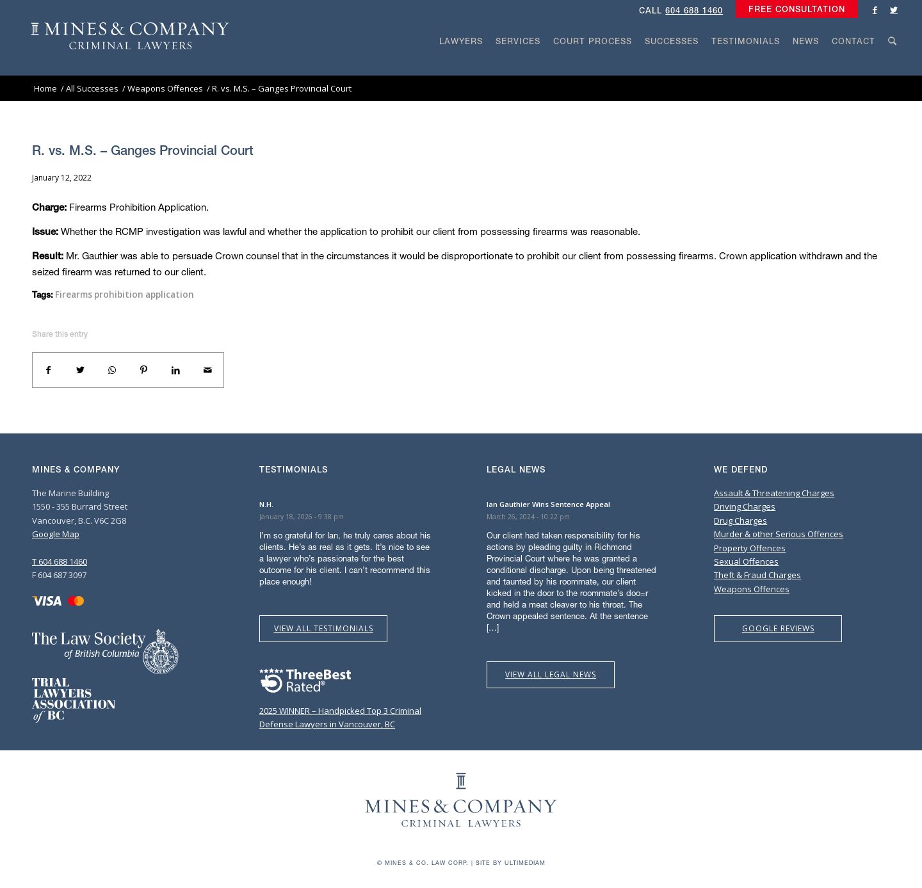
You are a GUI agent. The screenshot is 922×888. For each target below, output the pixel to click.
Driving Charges (744, 506)
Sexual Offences (746, 561)
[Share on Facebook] (49, 370)
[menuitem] (793, 9)
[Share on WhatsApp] (112, 370)
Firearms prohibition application (124, 294)
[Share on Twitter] (81, 370)
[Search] (892, 65)
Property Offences (750, 548)
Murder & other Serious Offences (778, 534)
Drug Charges (740, 520)
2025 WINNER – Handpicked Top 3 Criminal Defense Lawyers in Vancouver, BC (340, 710)
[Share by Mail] (207, 370)
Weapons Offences (751, 589)
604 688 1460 (694, 10)
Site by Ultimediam (511, 862)
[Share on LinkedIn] (176, 370)
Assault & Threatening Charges (774, 493)
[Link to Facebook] (874, 9)
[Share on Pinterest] (144, 370)
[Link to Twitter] (893, 9)
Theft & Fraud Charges (757, 575)
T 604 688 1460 (59, 561)
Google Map (55, 534)
